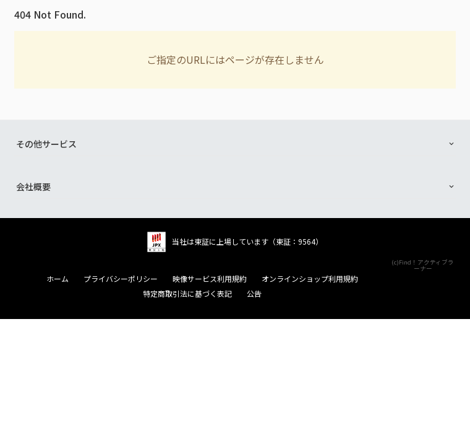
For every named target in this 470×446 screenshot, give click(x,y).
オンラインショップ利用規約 (310, 278)
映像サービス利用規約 (210, 278)
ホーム (57, 278)
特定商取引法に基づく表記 (187, 293)
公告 (254, 293)
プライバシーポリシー (120, 278)
